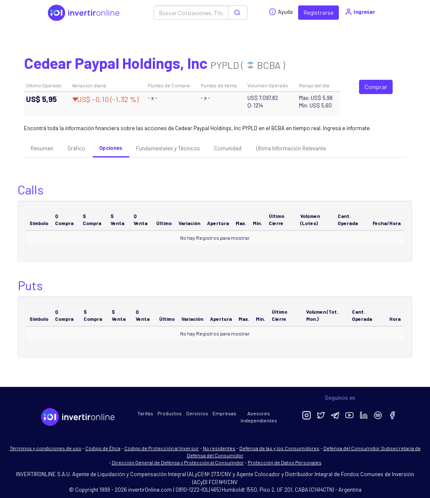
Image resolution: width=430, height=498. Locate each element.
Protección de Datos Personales (285, 462)
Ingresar (359, 11)
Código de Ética (103, 448)
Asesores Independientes (259, 416)
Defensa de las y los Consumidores (279, 448)
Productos (169, 413)
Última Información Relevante (291, 148)
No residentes (219, 448)
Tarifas (145, 413)
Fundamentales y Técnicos (168, 148)
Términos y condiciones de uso (45, 448)
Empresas (224, 413)
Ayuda (281, 11)
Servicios (197, 413)
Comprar (375, 86)
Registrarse (318, 12)
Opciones (110, 147)
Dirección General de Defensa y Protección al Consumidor (178, 462)
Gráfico (76, 148)
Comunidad (227, 148)
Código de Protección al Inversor (161, 448)
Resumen (42, 148)
